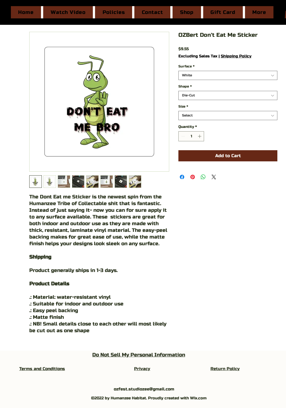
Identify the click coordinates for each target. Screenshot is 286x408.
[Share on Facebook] (182, 177)
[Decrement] (182, 136)
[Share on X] (213, 177)
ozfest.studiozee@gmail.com (144, 389)
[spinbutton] (191, 136)
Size (183, 106)
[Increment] (200, 136)
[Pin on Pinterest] (192, 177)
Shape (185, 86)
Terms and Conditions (42, 368)
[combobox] (227, 75)
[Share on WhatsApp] (203, 177)
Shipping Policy (236, 56)
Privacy (142, 368)
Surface (186, 66)
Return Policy (225, 368)
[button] (259, 12)
